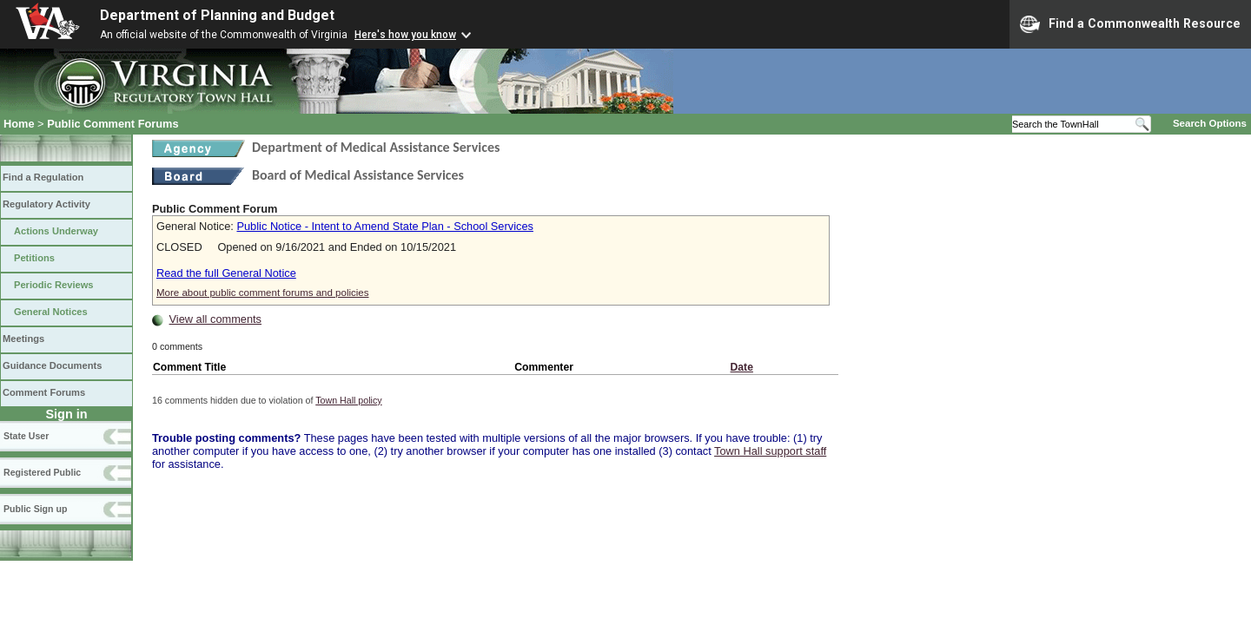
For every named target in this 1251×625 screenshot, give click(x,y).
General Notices (51, 311)
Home (19, 123)
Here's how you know (405, 35)
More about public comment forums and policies (262, 292)
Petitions (34, 258)
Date (742, 367)
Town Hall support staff (770, 450)
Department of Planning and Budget (217, 15)
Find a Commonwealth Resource (1130, 24)
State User (26, 436)
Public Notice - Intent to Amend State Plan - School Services (384, 226)
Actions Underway (56, 231)
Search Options (1210, 123)
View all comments (215, 319)
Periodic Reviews (54, 285)
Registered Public (42, 472)
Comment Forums (44, 392)
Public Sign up (35, 508)
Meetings (23, 338)
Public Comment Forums (112, 123)
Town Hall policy (348, 400)
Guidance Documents (52, 365)
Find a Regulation (43, 177)
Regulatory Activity (46, 204)
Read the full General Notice (226, 273)
